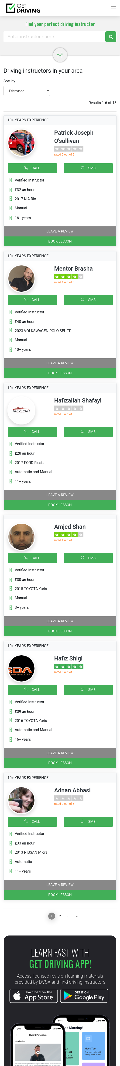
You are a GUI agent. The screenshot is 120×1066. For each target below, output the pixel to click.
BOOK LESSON (60, 241)
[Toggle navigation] (112, 8)
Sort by (9, 81)
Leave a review (60, 231)
